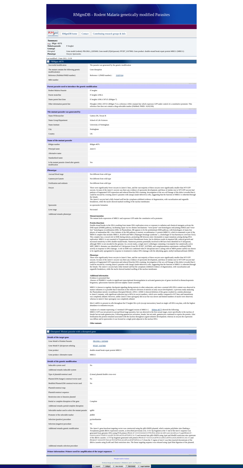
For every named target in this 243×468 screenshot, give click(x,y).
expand (98, 466)
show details (119, 466)
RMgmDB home (70, 33)
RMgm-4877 (156, 310)
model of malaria (121, 459)
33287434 (119, 76)
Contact (85, 33)
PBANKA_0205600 (100, 342)
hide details (131, 466)
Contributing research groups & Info (109, 33)
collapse (108, 466)
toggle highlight (145, 466)
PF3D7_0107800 (99, 346)
